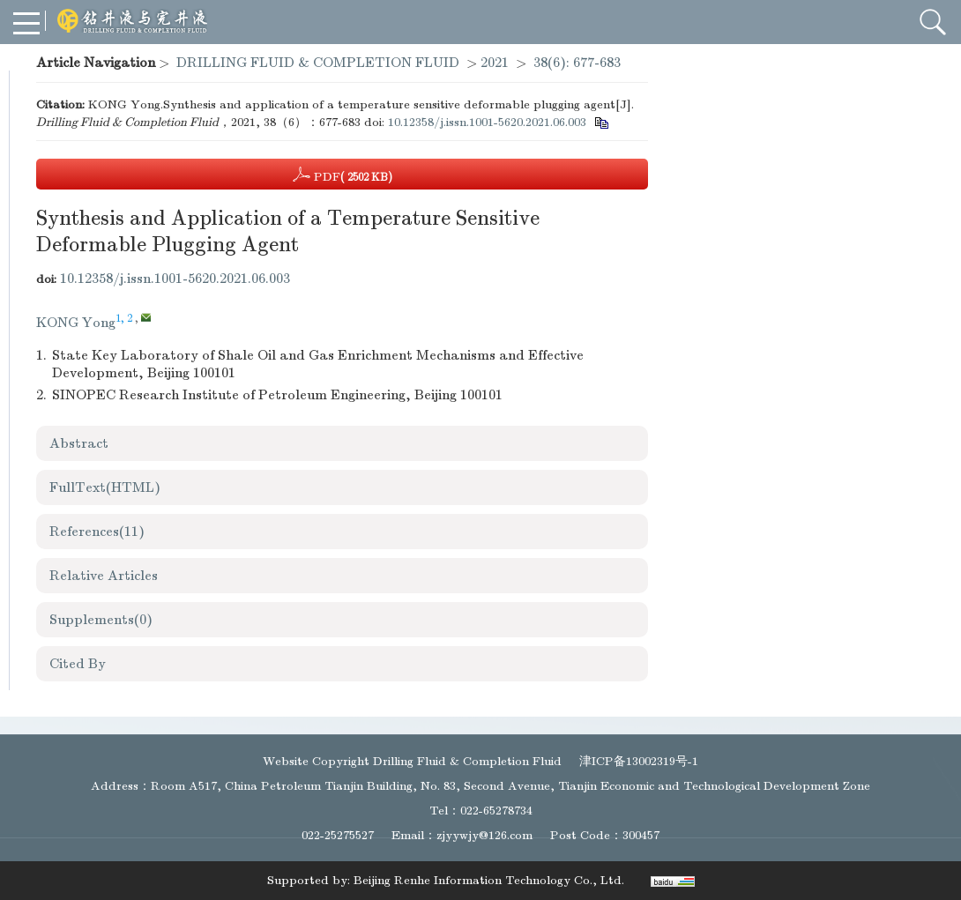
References (97, 531)
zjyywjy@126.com (484, 835)
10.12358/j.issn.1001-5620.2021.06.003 (487, 122)
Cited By (77, 664)
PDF (342, 174)
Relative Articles (103, 576)
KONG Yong (75, 323)
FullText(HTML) (104, 487)
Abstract (78, 443)
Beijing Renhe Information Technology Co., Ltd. (489, 880)
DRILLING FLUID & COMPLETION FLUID (317, 63)
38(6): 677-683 (577, 63)
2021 (494, 63)
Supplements (101, 620)
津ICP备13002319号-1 (638, 761)
